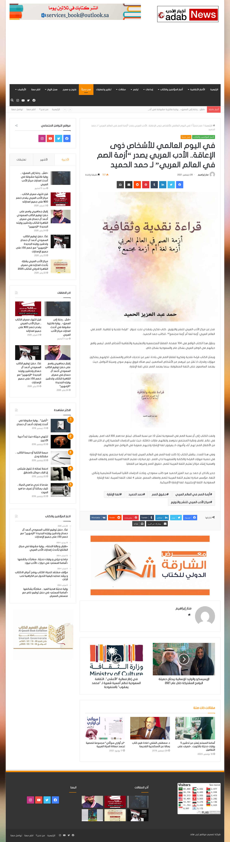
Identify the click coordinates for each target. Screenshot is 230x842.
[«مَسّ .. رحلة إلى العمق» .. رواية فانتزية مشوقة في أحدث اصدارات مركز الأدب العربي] (61, 178)
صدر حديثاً (86, 89)
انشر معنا (35, 89)
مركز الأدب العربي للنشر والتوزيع (190, 502)
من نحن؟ (43, 109)
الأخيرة (65, 159)
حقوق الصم (159, 494)
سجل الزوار (52, 89)
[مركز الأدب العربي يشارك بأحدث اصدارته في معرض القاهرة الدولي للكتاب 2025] (61, 266)
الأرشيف (21, 89)
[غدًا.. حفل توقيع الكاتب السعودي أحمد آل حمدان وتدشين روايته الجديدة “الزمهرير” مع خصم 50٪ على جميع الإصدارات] (61, 241)
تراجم (135, 89)
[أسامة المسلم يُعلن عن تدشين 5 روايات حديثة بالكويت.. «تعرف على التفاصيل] (195, 728)
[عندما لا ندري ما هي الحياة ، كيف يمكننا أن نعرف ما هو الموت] (61, 490)
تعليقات (21, 159)
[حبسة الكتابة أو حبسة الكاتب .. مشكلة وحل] (61, 458)
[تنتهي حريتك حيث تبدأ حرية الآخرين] (61, 441)
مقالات (122, 89)
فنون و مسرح (69, 89)
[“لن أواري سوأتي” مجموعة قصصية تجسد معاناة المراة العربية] (105, 728)
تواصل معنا (17, 109)
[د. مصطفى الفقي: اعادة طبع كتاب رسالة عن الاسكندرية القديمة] (150, 728)
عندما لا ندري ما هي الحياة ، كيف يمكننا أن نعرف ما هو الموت (32, 488)
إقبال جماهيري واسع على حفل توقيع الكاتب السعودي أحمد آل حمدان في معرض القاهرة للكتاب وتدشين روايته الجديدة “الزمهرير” (32, 219)
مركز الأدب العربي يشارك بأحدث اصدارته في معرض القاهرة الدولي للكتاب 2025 (33, 265)
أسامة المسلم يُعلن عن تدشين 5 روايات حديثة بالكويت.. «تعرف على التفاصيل (196, 746)
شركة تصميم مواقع (210, 834)
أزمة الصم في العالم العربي (192, 494)
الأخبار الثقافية (197, 89)
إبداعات (149, 89)
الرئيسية (214, 89)
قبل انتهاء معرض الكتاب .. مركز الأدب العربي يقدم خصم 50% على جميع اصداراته (32, 198)
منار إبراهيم (203, 175)
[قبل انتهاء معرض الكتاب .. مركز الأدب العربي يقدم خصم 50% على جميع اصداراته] (61, 199)
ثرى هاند (194, 834)
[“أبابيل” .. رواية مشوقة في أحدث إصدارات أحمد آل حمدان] (61, 425)
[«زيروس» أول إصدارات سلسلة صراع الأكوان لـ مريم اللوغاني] (92, 815)
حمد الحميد (135, 494)
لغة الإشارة (113, 494)
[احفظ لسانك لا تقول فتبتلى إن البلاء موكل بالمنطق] (61, 474)
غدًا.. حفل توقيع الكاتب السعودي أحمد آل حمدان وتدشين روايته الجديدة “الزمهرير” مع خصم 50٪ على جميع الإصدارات (32, 244)
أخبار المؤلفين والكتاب (171, 89)
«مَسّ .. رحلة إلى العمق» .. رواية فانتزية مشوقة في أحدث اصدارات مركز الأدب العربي (59, 327)
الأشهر (44, 159)
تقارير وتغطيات (103, 89)
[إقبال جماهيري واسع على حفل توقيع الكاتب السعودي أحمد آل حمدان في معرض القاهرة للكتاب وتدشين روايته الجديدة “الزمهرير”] (61, 216)
